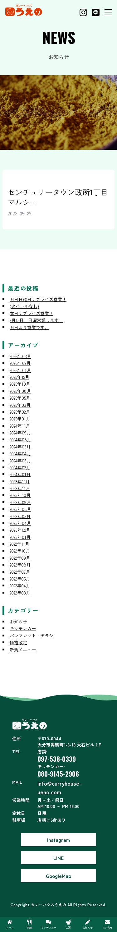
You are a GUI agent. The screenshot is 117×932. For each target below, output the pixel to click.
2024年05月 (20, 446)
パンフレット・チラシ (31, 635)
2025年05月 (20, 398)
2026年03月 (20, 356)
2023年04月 (20, 523)
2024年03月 (20, 460)
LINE (58, 857)
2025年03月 (20, 405)
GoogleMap (58, 875)
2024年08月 (20, 439)
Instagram (58, 839)
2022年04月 (20, 585)
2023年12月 (20, 481)
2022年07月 (20, 572)
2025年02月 (20, 412)
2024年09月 (20, 432)
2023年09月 (20, 502)
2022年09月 (20, 558)
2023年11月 (20, 488)
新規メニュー (23, 649)
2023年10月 (20, 495)
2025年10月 (20, 384)
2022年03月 (20, 593)
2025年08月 (20, 391)
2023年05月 (20, 516)
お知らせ (18, 621)
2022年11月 (19, 544)
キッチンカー (23, 628)
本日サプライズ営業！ (31, 313)
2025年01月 (20, 418)
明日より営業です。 (29, 327)
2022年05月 (20, 579)
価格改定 (18, 642)
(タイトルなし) (24, 306)
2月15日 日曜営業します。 (36, 320)
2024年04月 (20, 453)
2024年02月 (20, 467)
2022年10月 (20, 551)
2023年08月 (20, 509)
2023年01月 (20, 537)
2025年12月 (19, 377)
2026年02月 (20, 363)
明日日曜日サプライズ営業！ (38, 299)
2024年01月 (20, 474)
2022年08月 (20, 565)
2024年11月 (20, 426)
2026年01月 (20, 370)
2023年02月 (20, 530)
